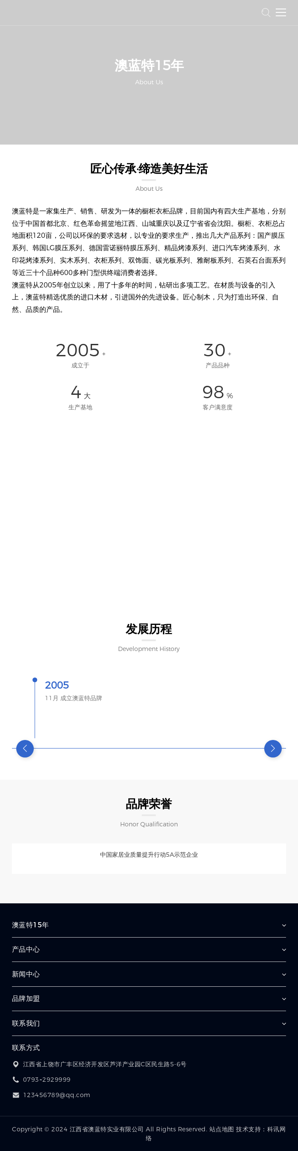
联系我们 (26, 1023)
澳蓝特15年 (30, 925)
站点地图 (221, 1129)
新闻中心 (26, 974)
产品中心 (26, 949)
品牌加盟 (26, 998)
